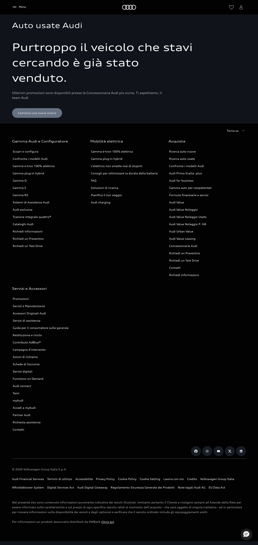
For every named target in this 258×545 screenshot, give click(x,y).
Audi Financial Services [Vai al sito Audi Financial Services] (28, 479)
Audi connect (22, 386)
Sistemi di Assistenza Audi (31, 202)
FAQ (94, 180)
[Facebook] (196, 451)
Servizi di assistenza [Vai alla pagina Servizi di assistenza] (26, 320)
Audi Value (176, 202)
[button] (246, 534)
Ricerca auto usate (182, 158)
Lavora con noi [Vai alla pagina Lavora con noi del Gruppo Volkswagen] (173, 479)
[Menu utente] (241, 7)
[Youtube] (218, 451)
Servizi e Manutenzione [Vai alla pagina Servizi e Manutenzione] (29, 306)
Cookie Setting (150, 479)
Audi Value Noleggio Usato (188, 217)
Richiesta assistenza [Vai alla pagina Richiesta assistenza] (27, 422)
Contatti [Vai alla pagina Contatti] (175, 267)
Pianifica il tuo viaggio (106, 195)
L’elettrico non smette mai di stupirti (116, 166)
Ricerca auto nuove (182, 151)
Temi (16, 393)
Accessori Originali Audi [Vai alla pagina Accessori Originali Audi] (29, 313)
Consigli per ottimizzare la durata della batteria (124, 173)
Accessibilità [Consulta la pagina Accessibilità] (84, 479)
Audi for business (181, 180)
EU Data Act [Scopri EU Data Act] (217, 487)
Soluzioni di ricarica (104, 187)
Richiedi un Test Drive (28, 246)
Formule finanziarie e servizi (188, 195)
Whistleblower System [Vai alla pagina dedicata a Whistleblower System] (28, 487)
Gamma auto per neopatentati (190, 187)
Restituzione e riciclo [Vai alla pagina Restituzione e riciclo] (27, 335)
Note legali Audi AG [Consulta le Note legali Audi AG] (191, 487)
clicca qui (107, 521)
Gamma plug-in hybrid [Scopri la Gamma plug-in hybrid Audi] (28, 173)
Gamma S (19, 187)
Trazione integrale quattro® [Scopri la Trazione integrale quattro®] (32, 217)
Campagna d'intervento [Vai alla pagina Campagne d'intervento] (29, 349)
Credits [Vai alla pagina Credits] (192, 479)
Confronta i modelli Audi (30, 158)
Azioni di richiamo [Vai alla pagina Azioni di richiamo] (25, 357)
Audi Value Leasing (182, 238)
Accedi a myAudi (24, 407)
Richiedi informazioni (28, 231)
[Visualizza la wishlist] (231, 7)
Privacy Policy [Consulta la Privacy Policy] (105, 479)
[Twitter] (230, 451)
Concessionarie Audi (183, 246)
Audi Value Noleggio (183, 209)
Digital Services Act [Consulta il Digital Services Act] (60, 487)
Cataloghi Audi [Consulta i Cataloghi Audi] (23, 224)
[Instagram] (207, 451)
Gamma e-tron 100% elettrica (34, 166)
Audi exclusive (22, 209)
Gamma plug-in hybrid (106, 158)
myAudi (18, 400)
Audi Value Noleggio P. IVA (187, 224)
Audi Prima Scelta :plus (185, 173)
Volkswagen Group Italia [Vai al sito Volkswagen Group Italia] (217, 479)
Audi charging (100, 202)
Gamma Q (20, 180)
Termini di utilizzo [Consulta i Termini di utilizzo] (59, 479)
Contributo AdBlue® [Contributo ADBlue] (27, 342)
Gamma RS (20, 195)
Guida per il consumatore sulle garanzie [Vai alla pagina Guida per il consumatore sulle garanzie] (41, 328)
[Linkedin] (241, 451)
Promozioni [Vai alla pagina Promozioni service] (21, 298)
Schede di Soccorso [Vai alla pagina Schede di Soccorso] (26, 364)
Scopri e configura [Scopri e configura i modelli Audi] (25, 151)
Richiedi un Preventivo (28, 238)
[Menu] (19, 7)
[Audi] (129, 7)
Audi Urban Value (181, 231)
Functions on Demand (28, 378)
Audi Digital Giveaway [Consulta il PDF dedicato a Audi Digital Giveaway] (92, 487)
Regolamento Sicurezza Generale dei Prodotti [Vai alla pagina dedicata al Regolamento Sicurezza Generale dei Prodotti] (143, 487)
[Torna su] (236, 130)
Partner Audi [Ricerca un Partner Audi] (21, 415)
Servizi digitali (22, 371)
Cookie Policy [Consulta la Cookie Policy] (127, 479)
